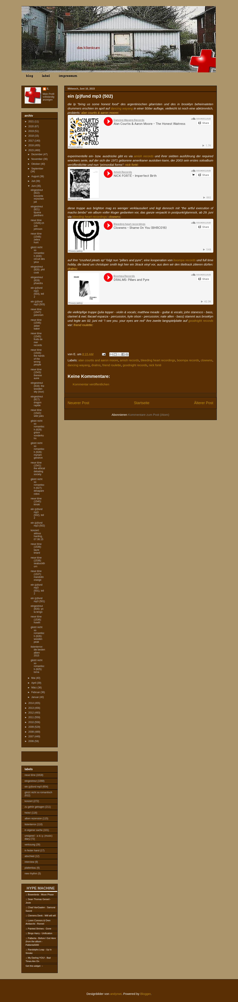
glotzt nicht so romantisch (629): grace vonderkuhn (37, 429)
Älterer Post (203, 403)
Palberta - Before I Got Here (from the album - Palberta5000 (41, 941)
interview (29, 861)
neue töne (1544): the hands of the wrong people (37, 357)
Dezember (37, 154)
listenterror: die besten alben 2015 (38, 651)
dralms (96, 365)
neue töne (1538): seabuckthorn (38, 562)
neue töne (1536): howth (36, 619)
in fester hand (32, 850)
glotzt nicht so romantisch (38, 792)
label (46, 75)
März (34, 687)
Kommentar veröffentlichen (91, 384)
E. (48, 88)
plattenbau (30, 867)
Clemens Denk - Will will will (42, 915)
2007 (31, 736)
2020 (31, 126)
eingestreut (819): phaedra (37, 280)
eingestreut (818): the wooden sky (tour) (37, 387)
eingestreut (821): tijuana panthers (37, 211)
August (35, 176)
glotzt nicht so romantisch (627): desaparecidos (37, 486)
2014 (31, 703)
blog (29, 75)
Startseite (141, 403)
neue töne (30, 775)
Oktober (36, 164)
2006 (31, 741)
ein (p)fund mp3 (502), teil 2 (37, 513)
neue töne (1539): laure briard (36, 548)
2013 (31, 708)
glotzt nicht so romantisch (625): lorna (37, 666)
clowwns (206, 360)
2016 (31, 145)
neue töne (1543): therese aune (36, 374)
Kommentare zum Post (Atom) (148, 414)
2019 (31, 131)
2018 (31, 135)
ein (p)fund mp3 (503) (38, 303)
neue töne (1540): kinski (36, 501)
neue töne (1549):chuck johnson (37, 224)
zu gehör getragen (34, 806)
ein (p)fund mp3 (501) (38, 600)
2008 (31, 731)
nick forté (155, 365)
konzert (29, 801)
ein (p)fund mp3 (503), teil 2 (37, 292)
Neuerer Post (78, 403)
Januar (35, 697)
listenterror (30, 824)
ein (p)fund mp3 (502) (38, 524)
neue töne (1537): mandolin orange (37, 575)
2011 (31, 717)
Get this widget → (34, 966)
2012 (31, 712)
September (37, 168)
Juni (33, 186)
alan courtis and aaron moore (98, 360)
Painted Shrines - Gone (39, 928)
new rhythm (31, 873)
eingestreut (31, 781)
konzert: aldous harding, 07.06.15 (37, 535)
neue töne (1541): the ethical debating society (38, 468)
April (34, 682)
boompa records (184, 260)
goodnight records (200, 320)
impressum (68, 75)
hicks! (28, 812)
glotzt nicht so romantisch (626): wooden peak (37, 634)
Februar (35, 692)
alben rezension (33, 818)
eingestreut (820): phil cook (37, 269)
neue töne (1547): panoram (37, 312)
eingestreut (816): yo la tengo (37, 609)
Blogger (145, 993)
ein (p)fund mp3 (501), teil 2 (37, 589)
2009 (31, 727)
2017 (31, 140)
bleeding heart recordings (89, 216)
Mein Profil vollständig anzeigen (48, 97)
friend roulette (111, 365)
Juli (33, 181)
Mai (33, 678)
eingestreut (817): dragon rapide (37, 401)
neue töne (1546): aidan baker (36, 324)
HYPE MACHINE (41, 888)
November (37, 159)
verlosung (30, 844)
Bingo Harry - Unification (40, 933)
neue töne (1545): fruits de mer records (36, 339)
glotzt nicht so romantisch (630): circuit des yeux (38, 254)
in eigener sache (34, 830)
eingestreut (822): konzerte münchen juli (37, 196)
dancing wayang (122, 108)
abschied (29, 856)
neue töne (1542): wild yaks (37, 413)
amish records (143, 156)
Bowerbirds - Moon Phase (41, 894)
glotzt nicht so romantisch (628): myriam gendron (37, 450)
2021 (31, 121)
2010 (31, 722)
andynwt (116, 993)
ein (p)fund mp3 (33, 786)
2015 (31, 150)
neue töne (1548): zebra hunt (36, 238)
